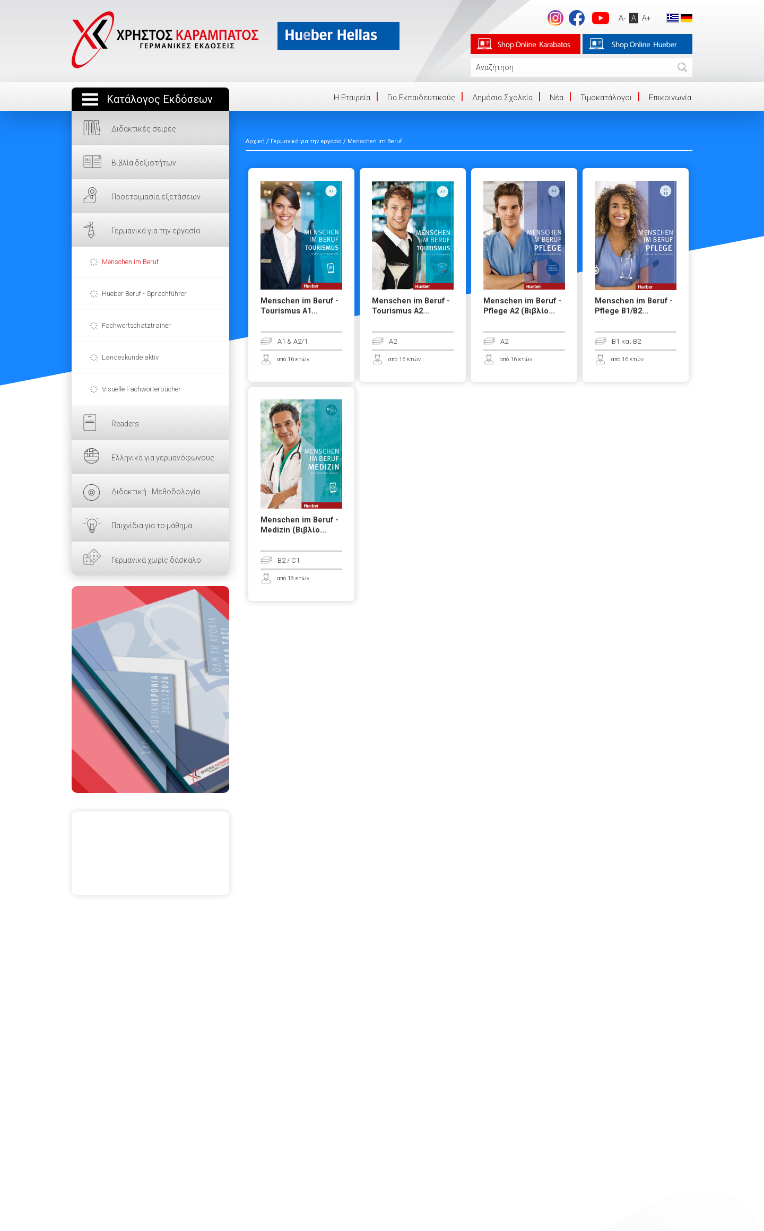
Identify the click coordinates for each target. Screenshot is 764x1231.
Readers (125, 424)
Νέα (556, 97)
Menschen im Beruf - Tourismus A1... (299, 306)
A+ (646, 18)
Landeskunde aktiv (130, 357)
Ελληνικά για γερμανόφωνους (162, 457)
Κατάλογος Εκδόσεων (160, 99)
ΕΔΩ (150, 689)
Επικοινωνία (670, 97)
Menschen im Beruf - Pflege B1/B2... (634, 306)
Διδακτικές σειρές (143, 129)
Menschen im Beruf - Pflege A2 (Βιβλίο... (522, 306)
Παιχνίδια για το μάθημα (151, 525)
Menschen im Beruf (130, 262)
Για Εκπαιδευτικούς (421, 97)
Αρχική (255, 141)
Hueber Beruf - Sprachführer (144, 294)
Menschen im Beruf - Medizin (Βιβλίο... (299, 525)
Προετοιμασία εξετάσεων (156, 197)
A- (622, 18)
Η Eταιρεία (352, 97)
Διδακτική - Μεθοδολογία (155, 491)
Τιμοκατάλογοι (606, 97)
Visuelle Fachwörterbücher (141, 389)
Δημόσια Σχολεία (502, 97)
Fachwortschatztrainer (136, 325)
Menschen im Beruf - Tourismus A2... (411, 306)
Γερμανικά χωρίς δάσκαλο (156, 560)
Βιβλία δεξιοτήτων (143, 163)
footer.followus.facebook (577, 18)
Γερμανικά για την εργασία (155, 230)
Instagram (555, 18)
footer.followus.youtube (600, 18)
